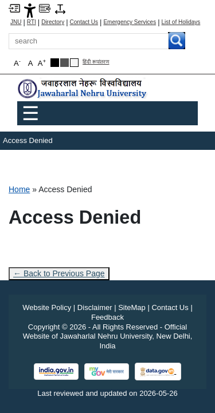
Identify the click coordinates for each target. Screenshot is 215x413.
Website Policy (46, 307)
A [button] (42, 62)
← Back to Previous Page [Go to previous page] (59, 273)
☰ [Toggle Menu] (30, 113)
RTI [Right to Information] (31, 22)
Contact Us (84, 22)
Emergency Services (129, 22)
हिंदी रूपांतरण (96, 62)
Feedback (107, 317)
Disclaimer (94, 307)
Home (19, 189)
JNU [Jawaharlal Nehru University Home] (15, 22)
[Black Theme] (54, 62)
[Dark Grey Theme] (64, 62)
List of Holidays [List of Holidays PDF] (181, 22)
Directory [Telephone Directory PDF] (52, 22)
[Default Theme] (74, 62)
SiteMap (132, 307)
